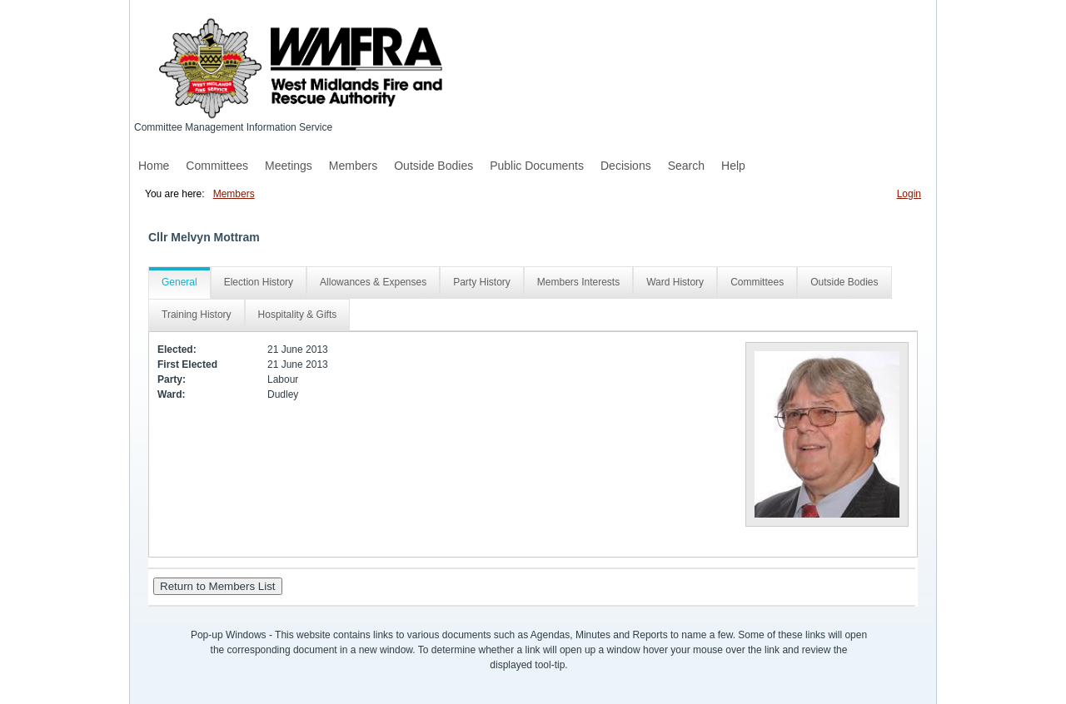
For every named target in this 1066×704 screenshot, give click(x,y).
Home (153, 165)
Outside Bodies (433, 165)
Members (353, 165)
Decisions (625, 165)
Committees (217, 165)
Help (733, 165)
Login (909, 194)
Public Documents (537, 165)
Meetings (288, 165)
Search (686, 165)
